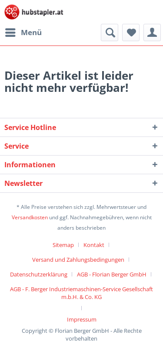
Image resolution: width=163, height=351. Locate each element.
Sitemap (63, 245)
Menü (23, 31)
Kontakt (93, 245)
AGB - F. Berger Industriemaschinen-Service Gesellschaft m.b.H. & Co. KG (81, 293)
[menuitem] (23, 32)
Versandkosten (30, 217)
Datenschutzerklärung (38, 274)
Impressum (81, 319)
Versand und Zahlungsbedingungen (78, 259)
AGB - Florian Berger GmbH (111, 274)
